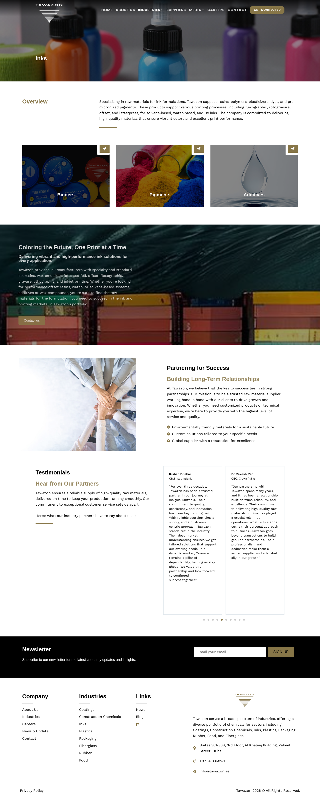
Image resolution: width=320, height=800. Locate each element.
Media (196, 9)
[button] (204, 620)
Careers (215, 9)
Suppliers (176, 9)
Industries (150, 9)
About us (125, 9)
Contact (237, 9)
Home (106, 9)
